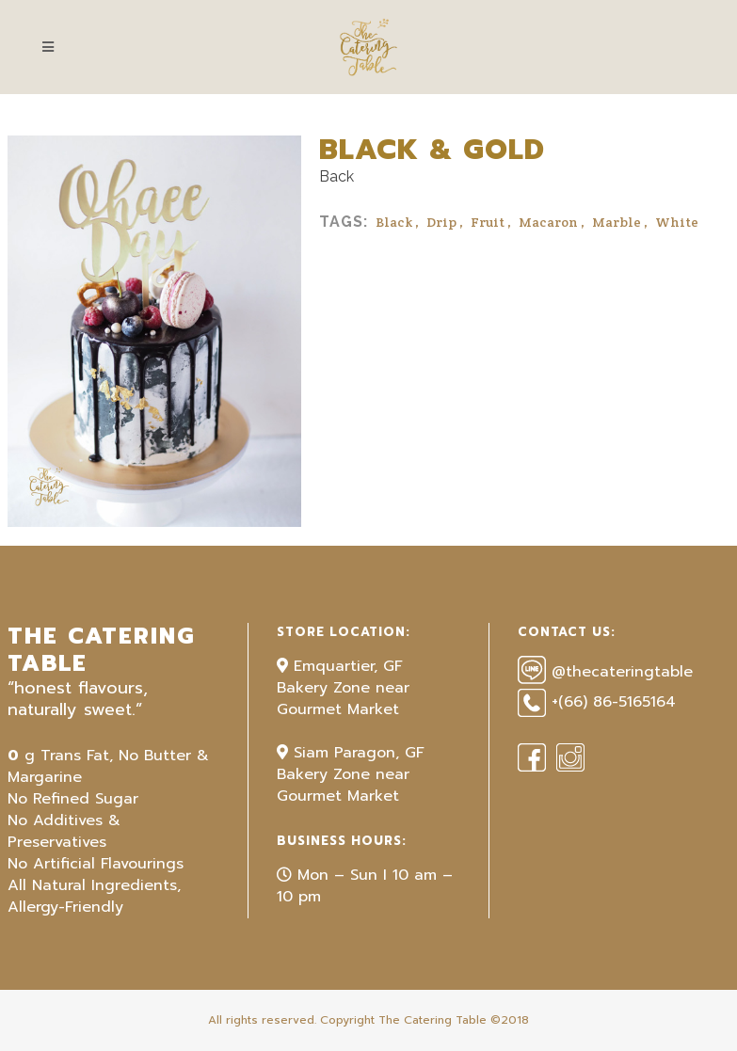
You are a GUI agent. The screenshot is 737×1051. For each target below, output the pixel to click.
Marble (616, 222)
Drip (441, 222)
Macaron (548, 222)
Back (336, 176)
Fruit (488, 222)
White (676, 222)
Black (394, 222)
